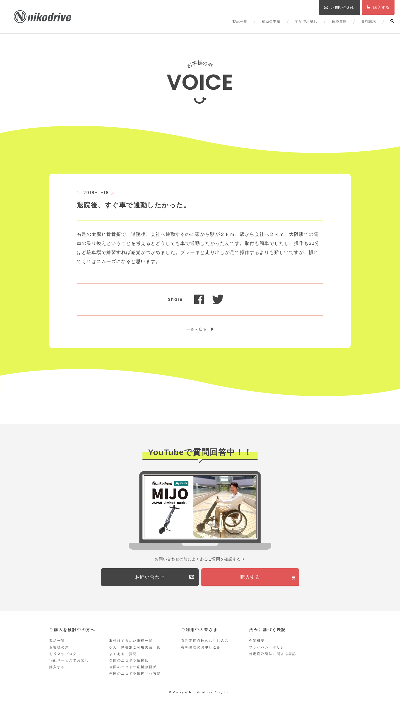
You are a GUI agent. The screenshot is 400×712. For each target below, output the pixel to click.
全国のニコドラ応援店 (129, 661)
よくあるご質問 (123, 654)
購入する (57, 667)
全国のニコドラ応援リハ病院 (135, 674)
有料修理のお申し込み (201, 647)
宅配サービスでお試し (69, 661)
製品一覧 (239, 21)
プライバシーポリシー (268, 647)
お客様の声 (59, 647)
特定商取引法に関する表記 (272, 654)
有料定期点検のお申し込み (204, 641)
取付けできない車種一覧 (131, 641)
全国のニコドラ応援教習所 (133, 667)
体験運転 (339, 21)
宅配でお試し (306, 21)
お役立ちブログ (63, 654)
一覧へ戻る (196, 329)
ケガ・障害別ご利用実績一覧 (135, 647)
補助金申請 (271, 21)
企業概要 (257, 641)
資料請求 (368, 21)
